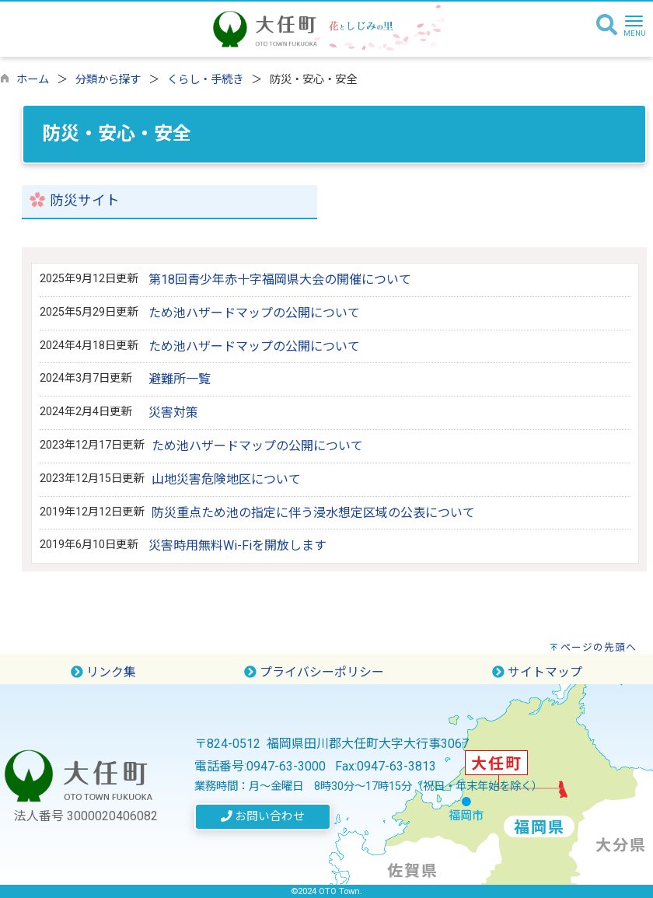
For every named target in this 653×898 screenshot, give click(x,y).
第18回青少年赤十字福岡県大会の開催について (279, 279)
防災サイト (85, 200)
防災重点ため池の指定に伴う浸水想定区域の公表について (313, 512)
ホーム (32, 79)
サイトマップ (537, 672)
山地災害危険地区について (226, 479)
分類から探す (108, 79)
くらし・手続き (205, 79)
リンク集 (103, 672)
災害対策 (173, 412)
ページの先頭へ (598, 647)
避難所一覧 (179, 379)
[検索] (606, 25)
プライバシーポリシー (314, 672)
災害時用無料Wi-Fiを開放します (237, 545)
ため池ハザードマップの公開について (254, 313)
